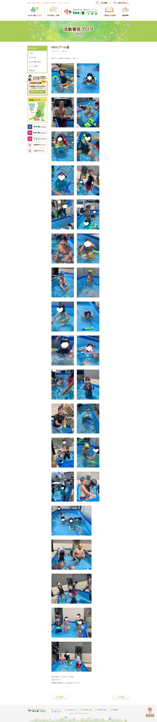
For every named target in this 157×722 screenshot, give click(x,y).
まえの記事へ (59, 697)
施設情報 (114, 710)
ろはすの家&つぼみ (35, 62)
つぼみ (31, 53)
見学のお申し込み (37, 91)
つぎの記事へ (121, 697)
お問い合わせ (122, 3)
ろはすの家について (71, 710)
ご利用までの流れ (101, 710)
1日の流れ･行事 (87, 710)
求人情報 (104, 3)
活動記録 (64, 51)
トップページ (57, 710)
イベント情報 (33, 66)
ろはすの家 (32, 57)
